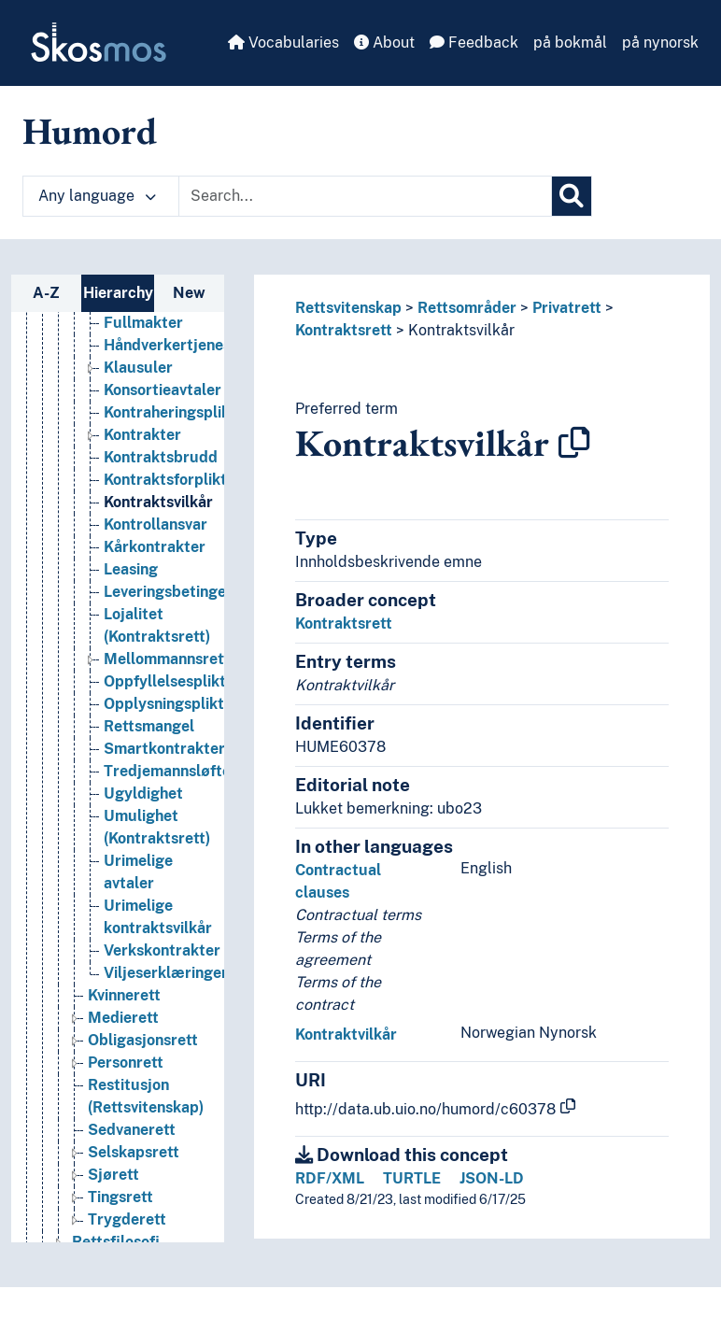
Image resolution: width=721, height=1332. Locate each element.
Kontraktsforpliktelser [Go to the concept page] (183, 495)
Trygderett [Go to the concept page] (127, 1235)
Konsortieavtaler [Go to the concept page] (162, 406)
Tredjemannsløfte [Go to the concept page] (167, 787)
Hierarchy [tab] (118, 293)
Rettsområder (466, 308)
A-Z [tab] (46, 293)
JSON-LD (491, 1178)
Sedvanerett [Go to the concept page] (132, 1146)
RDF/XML (329, 1178)
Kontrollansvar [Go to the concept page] (155, 540)
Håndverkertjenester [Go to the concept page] (178, 361)
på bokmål (570, 42)
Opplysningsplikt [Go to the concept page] (164, 720)
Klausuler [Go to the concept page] (138, 383)
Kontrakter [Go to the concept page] (142, 451)
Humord (89, 130)
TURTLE (412, 1178)
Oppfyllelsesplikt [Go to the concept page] (165, 697)
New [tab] (189, 293)
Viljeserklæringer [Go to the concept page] (166, 989)
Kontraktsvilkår (461, 330)
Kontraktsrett (343, 330)
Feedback (474, 42)
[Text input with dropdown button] (365, 196)
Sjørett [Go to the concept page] (113, 1190)
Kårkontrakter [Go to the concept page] (154, 563)
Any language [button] (97, 196)
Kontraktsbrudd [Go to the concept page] (161, 473)
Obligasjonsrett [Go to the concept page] (143, 1056)
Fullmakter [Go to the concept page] (143, 338)
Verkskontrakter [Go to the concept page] (162, 966)
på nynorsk (660, 42)
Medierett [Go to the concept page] (123, 1033)
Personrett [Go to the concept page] (125, 1078)
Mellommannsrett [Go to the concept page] (167, 675)
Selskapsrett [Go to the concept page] (133, 1168)
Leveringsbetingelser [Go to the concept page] (178, 607)
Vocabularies (283, 42)
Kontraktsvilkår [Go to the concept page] (158, 518)
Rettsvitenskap (348, 308)
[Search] (571, 196)
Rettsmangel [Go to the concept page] (149, 742)
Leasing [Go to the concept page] (131, 585)
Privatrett (566, 308)
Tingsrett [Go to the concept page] (120, 1213)
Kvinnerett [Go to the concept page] (124, 1011)
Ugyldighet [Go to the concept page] (143, 809)
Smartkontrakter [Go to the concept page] (164, 764)
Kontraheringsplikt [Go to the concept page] (170, 428)
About (384, 42)
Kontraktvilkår (346, 1034)
